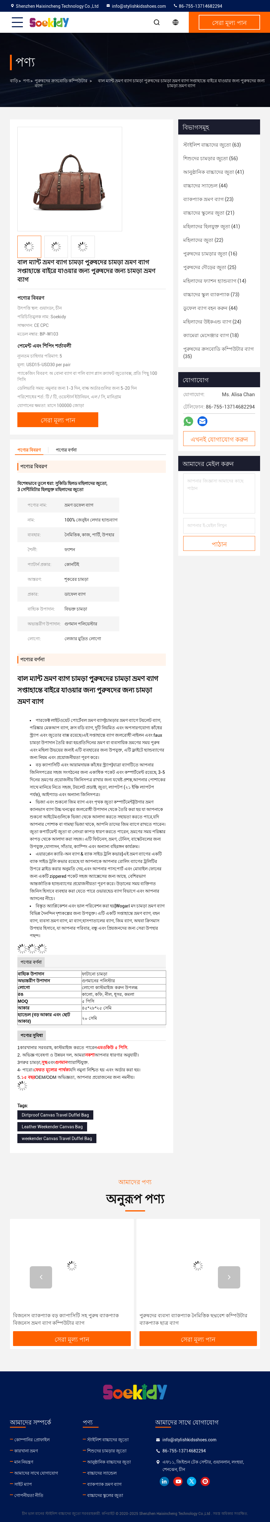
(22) (203, 240)
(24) (212, 322)
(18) (211, 335)
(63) (212, 145)
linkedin (164, 1481)
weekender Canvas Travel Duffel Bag (57, 1138)
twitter (191, 1481)
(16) (210, 254)
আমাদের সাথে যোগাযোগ (36, 1473)
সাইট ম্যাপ (23, 1484)
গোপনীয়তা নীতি (28, 1495)
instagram (205, 1481)
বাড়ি (14, 80)
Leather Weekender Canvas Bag (52, 1126)
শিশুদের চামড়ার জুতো (106, 1450)
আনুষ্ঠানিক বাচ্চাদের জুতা (109, 1462)
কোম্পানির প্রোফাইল (32, 1439)
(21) (208, 213)
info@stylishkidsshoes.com (136, 6)
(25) (209, 267)
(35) (218, 352)
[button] (41, 1277)
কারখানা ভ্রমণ (26, 1450)
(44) (205, 186)
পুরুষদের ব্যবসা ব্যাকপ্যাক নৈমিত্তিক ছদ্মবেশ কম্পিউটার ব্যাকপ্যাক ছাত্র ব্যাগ (193, 1319)
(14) (214, 281)
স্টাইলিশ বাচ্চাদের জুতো (108, 1439)
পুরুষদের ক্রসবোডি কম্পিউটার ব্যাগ (61, 83)
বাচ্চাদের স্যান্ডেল (102, 1473)
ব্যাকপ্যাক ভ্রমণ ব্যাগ (104, 1484)
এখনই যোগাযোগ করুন (219, 439)
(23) (208, 199)
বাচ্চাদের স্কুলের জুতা (105, 1495)
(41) (213, 172)
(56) (210, 158)
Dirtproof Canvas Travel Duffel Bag (55, 1115)
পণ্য (26, 80)
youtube (178, 1481)
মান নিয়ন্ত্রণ (23, 1462)
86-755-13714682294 (197, 6)
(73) (211, 295)
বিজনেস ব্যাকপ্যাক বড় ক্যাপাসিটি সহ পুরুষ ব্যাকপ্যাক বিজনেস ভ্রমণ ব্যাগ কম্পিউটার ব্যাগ (66, 1319)
